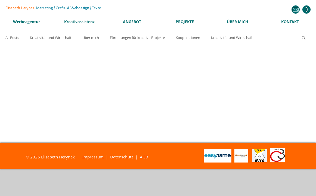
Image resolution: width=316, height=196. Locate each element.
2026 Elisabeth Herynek (56, 157)
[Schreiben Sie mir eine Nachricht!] (295, 9)
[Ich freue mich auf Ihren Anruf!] (306, 9)
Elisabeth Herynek (53, 7)
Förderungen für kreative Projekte (137, 37)
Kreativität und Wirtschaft (51, 37)
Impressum (93, 157)
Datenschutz (121, 157)
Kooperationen (188, 37)
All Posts (12, 37)
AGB (144, 157)
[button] (303, 38)
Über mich (90, 37)
